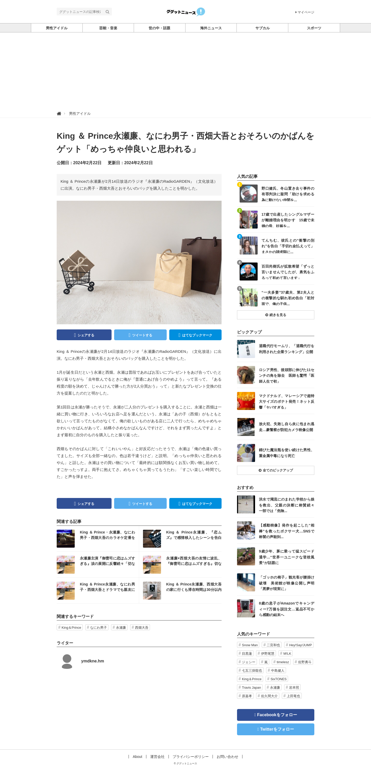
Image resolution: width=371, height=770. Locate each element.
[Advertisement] (185, 71)
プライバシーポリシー (191, 756)
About (137, 756)
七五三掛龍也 (252, 670)
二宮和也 (273, 645)
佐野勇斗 (304, 662)
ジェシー (248, 662)
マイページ (305, 12)
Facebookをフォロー (277, 715)
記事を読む (98, 539)
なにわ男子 (98, 627)
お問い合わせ (227, 756)
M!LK (287, 653)
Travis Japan (251, 687)
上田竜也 (293, 696)
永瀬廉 (121, 627)
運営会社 (157, 756)
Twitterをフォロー (277, 729)
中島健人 (277, 670)
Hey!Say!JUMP (300, 645)
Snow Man (250, 645)
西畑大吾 (141, 627)
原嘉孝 (247, 696)
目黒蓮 (247, 653)
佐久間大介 (269, 696)
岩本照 (294, 687)
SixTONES (279, 679)
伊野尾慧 (267, 653)
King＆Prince (71, 627)
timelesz (283, 662)
